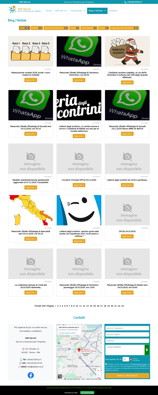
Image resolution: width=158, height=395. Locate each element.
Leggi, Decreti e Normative (124, 28)
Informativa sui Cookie (71, 392)
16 (98, 306)
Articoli (37, 28)
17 (101, 306)
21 (115, 306)
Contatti (113, 10)
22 (119, 306)
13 (87, 306)
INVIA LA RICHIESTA (127, 375)
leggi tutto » (31, 80)
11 (80, 306)
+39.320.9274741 (34, 363)
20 (112, 306)
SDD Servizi (61, 10)
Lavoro (104, 28)
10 (77, 306)
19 (108, 306)
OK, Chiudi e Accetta (87, 392)
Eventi (75, 28)
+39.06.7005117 (134, 2)
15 (94, 306)
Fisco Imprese (89, 28)
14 (91, 306)
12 (84, 306)
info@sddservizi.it (35, 366)
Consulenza (76, 10)
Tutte (24, 28)
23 (122, 306)
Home (49, 10)
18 (105, 306)
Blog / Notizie (96, 10)
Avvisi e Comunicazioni (56, 28)
